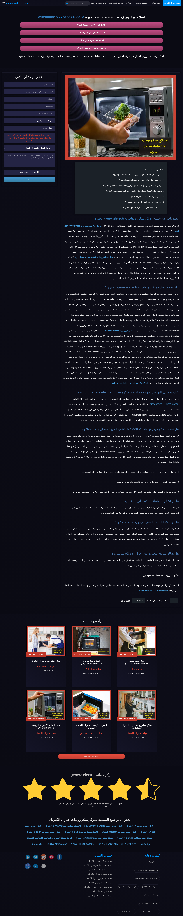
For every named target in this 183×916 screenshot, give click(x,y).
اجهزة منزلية (156, 3)
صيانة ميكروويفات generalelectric (148, 862)
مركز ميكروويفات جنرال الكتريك (148, 895)
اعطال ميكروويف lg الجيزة (140, 825)
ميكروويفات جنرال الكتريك (126, 911)
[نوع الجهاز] (29, 121)
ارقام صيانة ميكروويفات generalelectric (146, 878)
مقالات (128, 3)
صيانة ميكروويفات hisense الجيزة (134, 837)
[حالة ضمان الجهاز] (29, 148)
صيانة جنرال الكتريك (172, 3)
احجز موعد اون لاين (98, 3)
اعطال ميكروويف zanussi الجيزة (63, 825)
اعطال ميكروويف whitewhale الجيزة (103, 825)
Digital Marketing (57, 844)
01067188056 (73, 17)
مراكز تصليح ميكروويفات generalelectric (146, 870)
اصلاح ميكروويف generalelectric (120, 330)
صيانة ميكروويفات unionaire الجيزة (94, 837)
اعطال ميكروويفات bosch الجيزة (44, 831)
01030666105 (49, 17)
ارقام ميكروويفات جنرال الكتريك (148, 903)
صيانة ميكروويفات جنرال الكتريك (148, 911)
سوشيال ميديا (141, 3)
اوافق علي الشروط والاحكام (29, 172)
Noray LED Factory (82, 844)
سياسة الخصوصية (116, 3)
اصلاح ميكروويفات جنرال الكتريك (127, 887)
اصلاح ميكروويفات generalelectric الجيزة (124, 218)
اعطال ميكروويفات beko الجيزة (81, 831)
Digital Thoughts (108, 844)
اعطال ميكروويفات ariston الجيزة (119, 831)
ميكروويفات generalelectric (150, 887)
